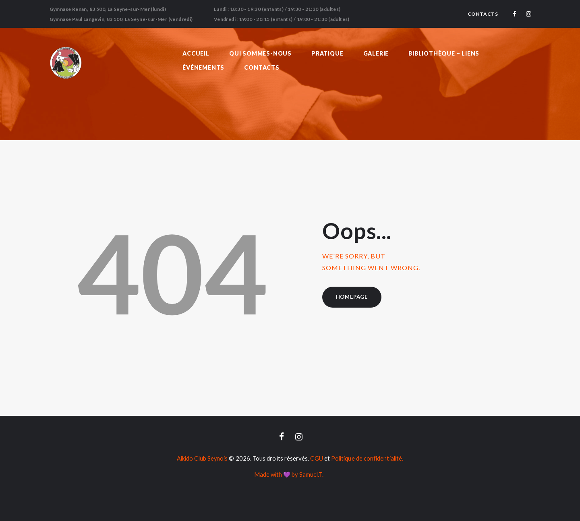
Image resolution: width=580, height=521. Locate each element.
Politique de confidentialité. (368, 458)
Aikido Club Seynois (200, 458)
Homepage (352, 297)
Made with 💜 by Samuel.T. (289, 474)
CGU (316, 458)
